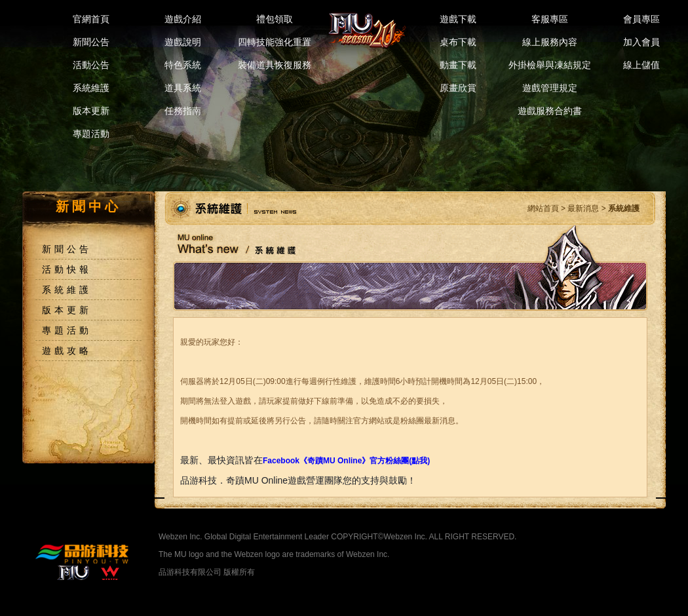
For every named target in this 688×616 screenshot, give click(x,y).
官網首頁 (91, 19)
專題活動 (91, 133)
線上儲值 (641, 65)
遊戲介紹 (182, 19)
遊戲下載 (458, 19)
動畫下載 (458, 65)
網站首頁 (543, 208)
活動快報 (67, 269)
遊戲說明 (182, 42)
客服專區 (549, 19)
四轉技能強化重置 (274, 42)
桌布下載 (458, 42)
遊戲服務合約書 (550, 111)
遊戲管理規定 (549, 88)
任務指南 (182, 111)
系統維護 (91, 88)
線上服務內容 (549, 42)
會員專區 (641, 19)
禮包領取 (274, 19)
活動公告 (91, 65)
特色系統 (182, 65)
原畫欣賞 (458, 88)
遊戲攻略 (67, 350)
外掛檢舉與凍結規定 (549, 65)
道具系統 (182, 88)
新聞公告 (91, 42)
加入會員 (641, 42)
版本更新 (91, 111)
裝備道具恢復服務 (274, 65)
